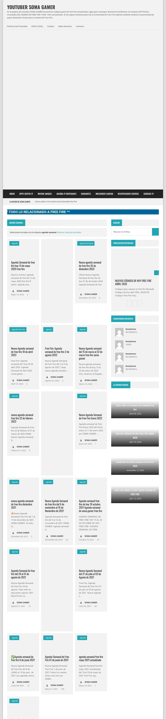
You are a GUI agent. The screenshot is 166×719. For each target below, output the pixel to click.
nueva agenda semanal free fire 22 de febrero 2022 (22, 261)
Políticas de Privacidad (17, 26)
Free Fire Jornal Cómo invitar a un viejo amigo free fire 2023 (87, 650)
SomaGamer (15, 658)
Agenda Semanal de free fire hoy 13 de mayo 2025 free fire (23, 108)
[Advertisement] (57, 124)
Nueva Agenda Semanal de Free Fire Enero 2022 (90, 259)
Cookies (50, 26)
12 (28, 528)
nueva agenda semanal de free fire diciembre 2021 (22, 347)
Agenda (14, 86)
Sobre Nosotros (65, 26)
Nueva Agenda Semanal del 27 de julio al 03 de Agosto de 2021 (90, 416)
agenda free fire (18, 172)
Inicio (12, 36)
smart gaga (41, 666)
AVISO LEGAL (37, 26)
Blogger (155, 629)
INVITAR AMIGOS (45, 36)
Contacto (80, 26)
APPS (12, 651)
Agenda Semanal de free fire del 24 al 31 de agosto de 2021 (23, 416)
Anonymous (130, 172)
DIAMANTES (86, 36)
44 (95, 449)
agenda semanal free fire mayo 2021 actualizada (91, 501)
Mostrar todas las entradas (69, 75)
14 (27, 601)
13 (29, 449)
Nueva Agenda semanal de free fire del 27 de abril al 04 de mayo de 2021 (22, 568)
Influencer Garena (104, 36)
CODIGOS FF (149, 36)
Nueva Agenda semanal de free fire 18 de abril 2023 (22, 194)
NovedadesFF (38, 651)
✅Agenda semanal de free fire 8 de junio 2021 (23, 501)
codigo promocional (34, 658)
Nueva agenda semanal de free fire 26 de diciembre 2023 (90, 108)
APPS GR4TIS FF (26, 36)
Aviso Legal (35, 713)
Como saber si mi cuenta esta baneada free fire (56, 44)
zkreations (144, 629)
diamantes (26, 666)
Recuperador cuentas (128, 36)
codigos (13, 666)
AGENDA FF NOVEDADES (66, 36)
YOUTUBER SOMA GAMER (31, 7)
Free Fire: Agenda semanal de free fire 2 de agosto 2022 (57, 194)
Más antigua (15, 612)
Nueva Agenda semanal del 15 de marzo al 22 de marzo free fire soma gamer (90, 196)
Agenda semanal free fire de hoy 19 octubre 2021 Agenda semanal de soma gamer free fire (90, 349)
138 (62, 532)
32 (66, 383)
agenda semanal (86, 86)
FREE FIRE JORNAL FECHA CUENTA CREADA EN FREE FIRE (89, 678)
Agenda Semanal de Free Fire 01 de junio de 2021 (57, 501)
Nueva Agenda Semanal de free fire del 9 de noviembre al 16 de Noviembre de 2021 (56, 349)
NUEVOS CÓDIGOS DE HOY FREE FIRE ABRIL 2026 (133, 125)
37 (98, 383)
